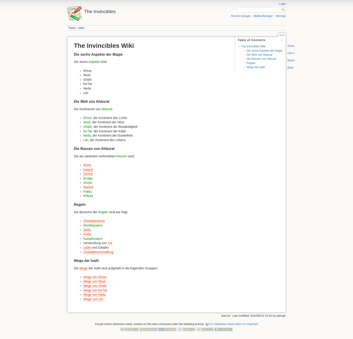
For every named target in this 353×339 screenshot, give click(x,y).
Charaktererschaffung (98, 252)
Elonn (87, 165)
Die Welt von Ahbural (259, 54)
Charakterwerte (94, 221)
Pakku (87, 191)
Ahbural (106, 109)
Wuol (87, 122)
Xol (110, 243)
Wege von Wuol (94, 281)
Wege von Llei (93, 299)
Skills (87, 230)
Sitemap (281, 16)
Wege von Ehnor (95, 277)
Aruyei (87, 182)
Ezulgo (88, 178)
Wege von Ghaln (95, 286)
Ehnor (87, 118)
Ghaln (87, 126)
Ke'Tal (87, 131)
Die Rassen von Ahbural (261, 58)
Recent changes (241, 16)
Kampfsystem (92, 239)
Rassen (121, 156)
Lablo (87, 247)
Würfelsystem (92, 225)
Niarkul (88, 187)
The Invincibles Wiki (253, 46)
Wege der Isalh (256, 67)
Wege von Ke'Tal (95, 290)
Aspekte (94, 62)
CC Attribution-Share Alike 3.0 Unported (233, 324)
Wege (83, 268)
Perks (87, 234)
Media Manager (263, 16)
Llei (85, 140)
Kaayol (88, 169)
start (81, 28)
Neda (87, 135)
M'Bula (88, 196)
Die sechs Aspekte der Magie (264, 50)
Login (282, 3)
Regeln (251, 63)
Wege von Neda (94, 294)
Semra (88, 174)
